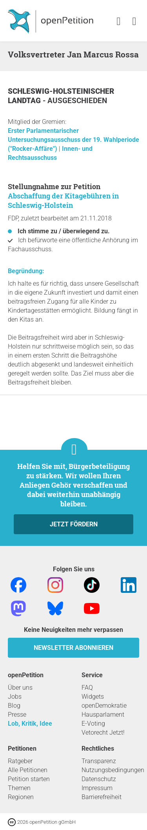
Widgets (93, 696)
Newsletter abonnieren (73, 647)
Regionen (21, 797)
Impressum (97, 788)
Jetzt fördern (74, 524)
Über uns (20, 687)
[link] (134, 21)
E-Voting (93, 723)
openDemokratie (104, 705)
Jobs (15, 696)
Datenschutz (99, 779)
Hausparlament (103, 714)
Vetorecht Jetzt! (103, 732)
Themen (19, 788)
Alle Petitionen (27, 770)
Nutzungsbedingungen (113, 770)
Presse (17, 714)
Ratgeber (20, 761)
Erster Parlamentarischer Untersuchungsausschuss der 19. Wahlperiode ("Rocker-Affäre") (73, 139)
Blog (14, 705)
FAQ (87, 687)
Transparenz (99, 761)
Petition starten (29, 779)
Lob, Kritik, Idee (30, 723)
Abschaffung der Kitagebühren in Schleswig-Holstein (63, 200)
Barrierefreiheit (102, 797)
